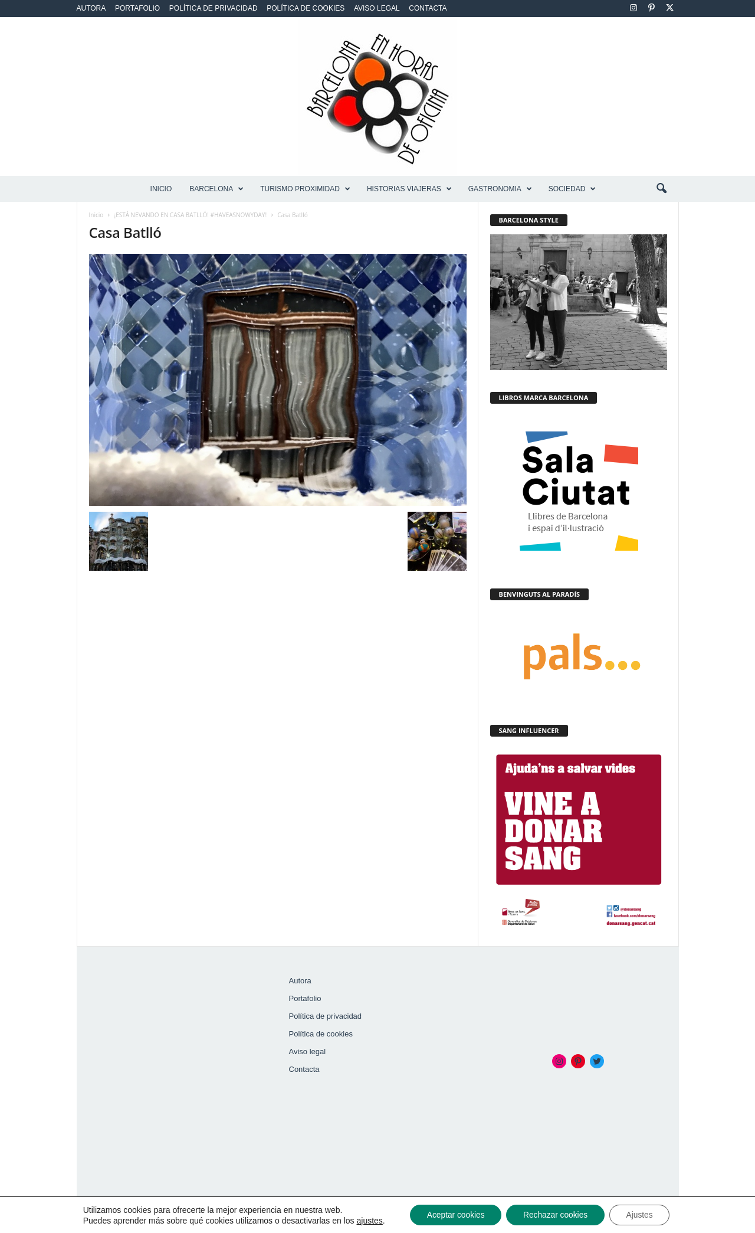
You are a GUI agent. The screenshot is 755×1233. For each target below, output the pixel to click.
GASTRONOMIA (500, 189)
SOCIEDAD (572, 189)
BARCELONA (216, 189)
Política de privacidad (213, 8)
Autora (91, 8)
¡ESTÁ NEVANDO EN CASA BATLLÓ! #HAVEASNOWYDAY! (190, 215)
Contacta (428, 8)
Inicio (161, 189)
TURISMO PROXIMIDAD (305, 189)
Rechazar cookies (555, 1214)
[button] (661, 189)
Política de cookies (305, 8)
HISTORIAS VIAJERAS (409, 189)
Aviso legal (377, 8)
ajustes (366, 1220)
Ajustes (642, 1214)
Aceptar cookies (453, 1214)
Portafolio (137, 8)
